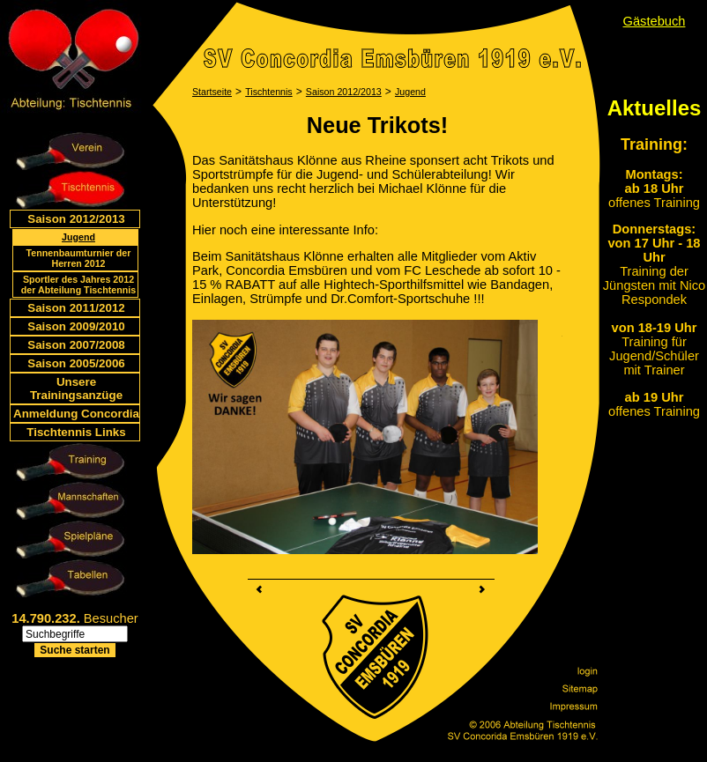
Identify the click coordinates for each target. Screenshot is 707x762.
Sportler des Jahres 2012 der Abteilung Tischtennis (78, 284)
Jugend (78, 237)
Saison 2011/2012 (75, 307)
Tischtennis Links (75, 432)
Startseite (212, 91)
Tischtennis (269, 91)
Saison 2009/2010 (75, 326)
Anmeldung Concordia (76, 413)
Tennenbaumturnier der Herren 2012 (78, 258)
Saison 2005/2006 (75, 363)
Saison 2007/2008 (75, 344)
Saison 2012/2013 (75, 219)
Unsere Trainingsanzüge (76, 388)
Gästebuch (654, 21)
